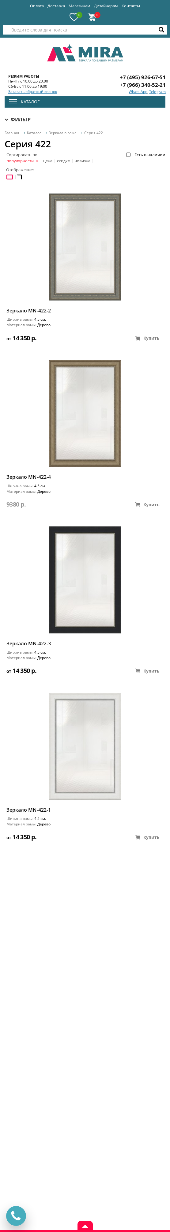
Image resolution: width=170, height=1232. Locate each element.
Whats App (138, 91)
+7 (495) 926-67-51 (143, 77)
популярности (22, 161)
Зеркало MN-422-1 (28, 810)
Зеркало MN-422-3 (28, 644)
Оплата (37, 6)
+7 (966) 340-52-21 (143, 84)
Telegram (157, 91)
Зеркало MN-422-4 (28, 477)
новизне (82, 161)
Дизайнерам (106, 6)
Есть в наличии (145, 154)
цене (47, 161)
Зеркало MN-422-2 (28, 311)
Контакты (131, 6)
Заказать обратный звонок (32, 91)
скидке (63, 161)
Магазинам (79, 6)
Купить (147, 338)
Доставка (56, 6)
